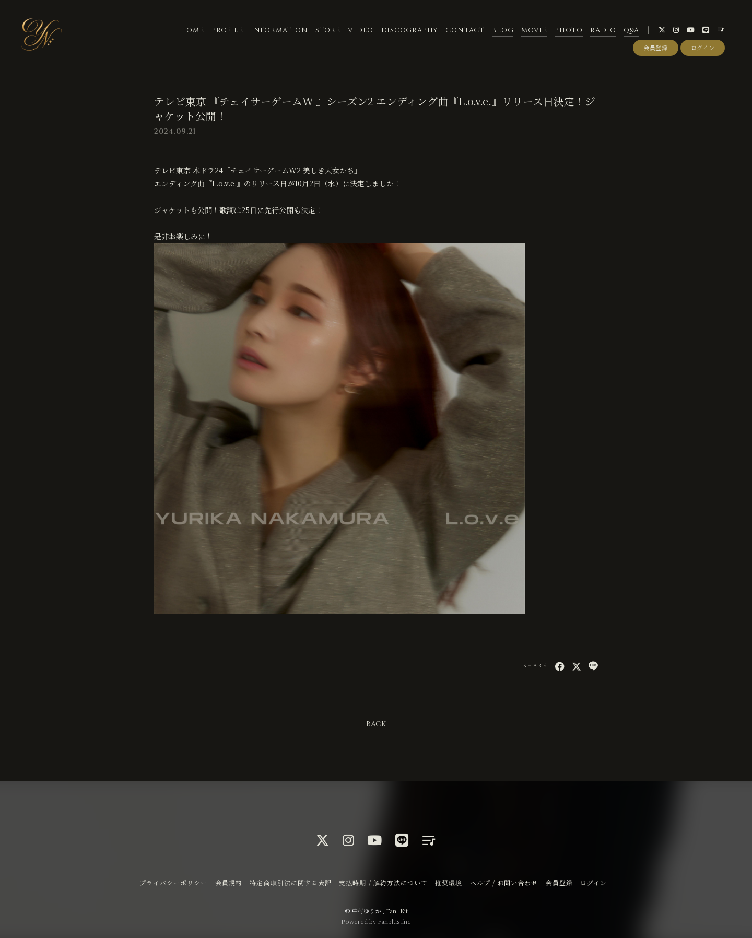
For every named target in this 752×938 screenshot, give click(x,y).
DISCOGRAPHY (409, 31)
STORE (327, 31)
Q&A (631, 31)
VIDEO (360, 31)
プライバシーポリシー (173, 882)
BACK (376, 724)
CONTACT (464, 31)
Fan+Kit (397, 911)
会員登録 (655, 48)
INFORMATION (279, 31)
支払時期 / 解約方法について (383, 882)
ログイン (703, 48)
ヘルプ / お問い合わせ (504, 882)
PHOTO (568, 31)
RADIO (603, 31)
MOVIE (534, 31)
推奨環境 (448, 882)
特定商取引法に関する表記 (290, 882)
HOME (192, 31)
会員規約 (228, 882)
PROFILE (226, 31)
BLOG (502, 31)
